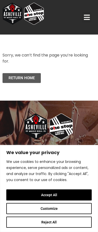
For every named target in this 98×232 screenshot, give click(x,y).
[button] (87, 17)
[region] (49, 188)
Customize (49, 209)
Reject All (49, 222)
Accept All (49, 195)
